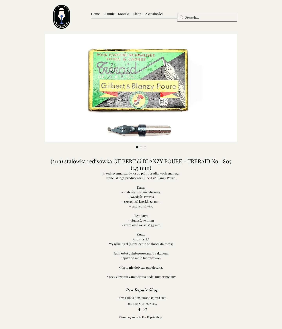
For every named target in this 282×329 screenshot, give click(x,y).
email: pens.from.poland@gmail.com (142, 298)
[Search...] (207, 17)
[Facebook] (139, 309)
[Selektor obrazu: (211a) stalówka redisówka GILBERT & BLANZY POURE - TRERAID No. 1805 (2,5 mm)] (137, 147)
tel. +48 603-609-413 (142, 304)
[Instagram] (145, 309)
